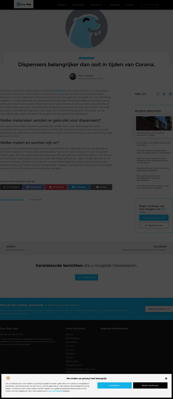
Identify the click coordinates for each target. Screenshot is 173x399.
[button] (166, 378)
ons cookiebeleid (56, 391)
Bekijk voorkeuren (150, 385)
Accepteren (114, 385)
